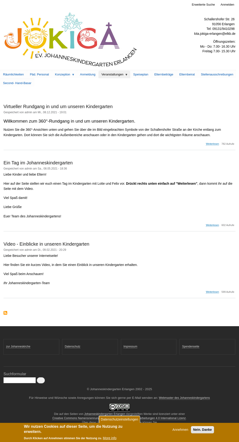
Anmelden (227, 4)
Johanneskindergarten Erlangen (104, 414)
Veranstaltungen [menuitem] (113, 75)
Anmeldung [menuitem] (87, 74)
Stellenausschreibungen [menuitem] (217, 74)
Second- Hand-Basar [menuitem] (17, 83)
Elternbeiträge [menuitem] (163, 74)
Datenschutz (72, 346)
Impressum (130, 346)
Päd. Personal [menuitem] (39, 74)
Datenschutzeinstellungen (119, 420)
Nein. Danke (202, 431)
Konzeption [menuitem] (63, 75)
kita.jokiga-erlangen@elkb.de (214, 33)
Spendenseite (190, 346)
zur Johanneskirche (18, 346)
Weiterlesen (212, 143)
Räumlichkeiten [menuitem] (13, 74)
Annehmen (180, 431)
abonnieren (5, 313)
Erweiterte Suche (203, 4)
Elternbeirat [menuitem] (187, 74)
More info (109, 439)
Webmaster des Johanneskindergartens (184, 398)
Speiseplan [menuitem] (140, 74)
